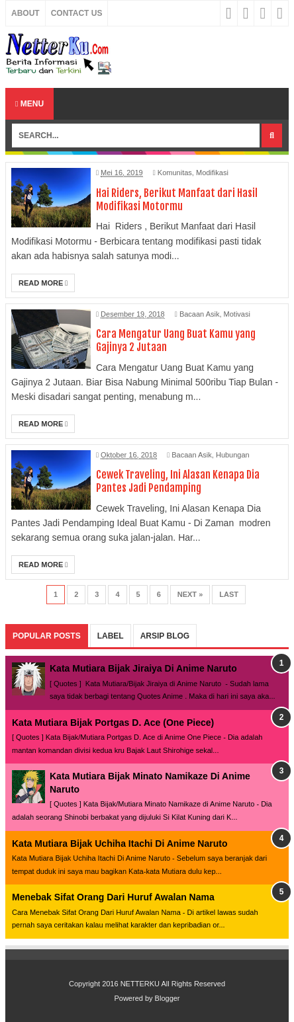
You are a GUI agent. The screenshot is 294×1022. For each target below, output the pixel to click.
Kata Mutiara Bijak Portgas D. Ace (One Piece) (113, 722)
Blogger (167, 998)
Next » (190, 594)
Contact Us (77, 13)
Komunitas (175, 173)
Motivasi (237, 314)
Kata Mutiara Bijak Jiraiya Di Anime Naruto (143, 668)
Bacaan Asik (199, 314)
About (25, 13)
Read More (43, 283)
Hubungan (233, 455)
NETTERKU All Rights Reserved (173, 984)
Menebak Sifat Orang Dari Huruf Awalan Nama (113, 897)
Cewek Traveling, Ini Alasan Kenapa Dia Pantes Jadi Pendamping (178, 481)
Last (228, 594)
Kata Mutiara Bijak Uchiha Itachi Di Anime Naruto (119, 843)
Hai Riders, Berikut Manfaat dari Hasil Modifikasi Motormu (177, 199)
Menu (29, 103)
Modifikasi (212, 173)
